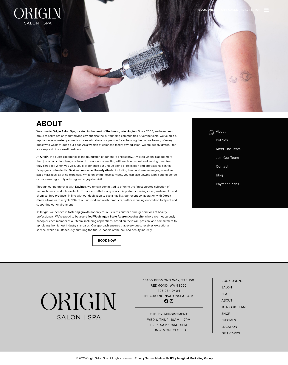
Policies (222, 140)
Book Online (208, 10)
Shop (226, 313)
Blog (219, 175)
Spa (224, 293)
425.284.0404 (250, 10)
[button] (166, 301)
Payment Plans (227, 184)
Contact (222, 166)
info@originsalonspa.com (168, 295)
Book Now (107, 240)
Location (229, 326)
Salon (227, 287)
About (221, 131)
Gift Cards (229, 10)
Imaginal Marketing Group (195, 358)
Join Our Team (227, 157)
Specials (229, 320)
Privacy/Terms (144, 358)
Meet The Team (228, 149)
